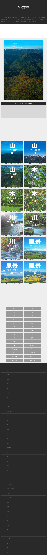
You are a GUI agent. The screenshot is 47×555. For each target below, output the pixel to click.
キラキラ (9, 447)
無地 (8, 511)
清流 (14, 341)
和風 (32, 323)
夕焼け (14, 334)
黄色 (8, 525)
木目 (8, 420)
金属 (8, 434)
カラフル (9, 475)
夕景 (32, 334)
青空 (32, 330)
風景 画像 (14, 356)
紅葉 (14, 319)
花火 (14, 323)
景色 (14, 352)
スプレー (9, 493)
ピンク (8, 538)
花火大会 (14, 349)
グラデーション (10, 488)
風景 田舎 (32, 352)
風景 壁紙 (32, 360)
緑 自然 (32, 345)
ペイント (9, 497)
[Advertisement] (23, 32)
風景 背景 (14, 360)
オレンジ (9, 529)
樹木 (32, 341)
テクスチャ (9, 411)
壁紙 (8, 506)
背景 (8, 502)
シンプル (9, 479)
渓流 (32, 338)
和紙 (8, 429)
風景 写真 (32, 356)
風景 (14, 308)
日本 (32, 349)
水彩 (8, 443)
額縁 (8, 465)
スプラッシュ (10, 484)
